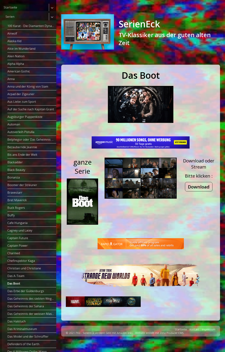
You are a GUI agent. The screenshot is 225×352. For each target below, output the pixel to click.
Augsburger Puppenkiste (24, 117)
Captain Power (17, 246)
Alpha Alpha (15, 64)
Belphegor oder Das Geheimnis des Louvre (31, 139)
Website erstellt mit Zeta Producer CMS (159, 343)
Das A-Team (15, 276)
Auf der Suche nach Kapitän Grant (30, 109)
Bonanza (13, 177)
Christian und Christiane (24, 268)
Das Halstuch (16, 321)
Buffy (11, 215)
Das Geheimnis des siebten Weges (31, 299)
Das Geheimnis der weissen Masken (31, 314)
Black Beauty (16, 170)
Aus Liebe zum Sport (21, 102)
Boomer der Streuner (22, 185)
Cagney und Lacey (19, 230)
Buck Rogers (16, 208)
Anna (11, 79)
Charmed (13, 253)
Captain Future (17, 238)
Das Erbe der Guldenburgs (25, 291)
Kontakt (194, 339)
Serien (10, 17)
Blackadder (15, 162)
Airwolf (12, 33)
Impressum (208, 339)
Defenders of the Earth (23, 344)
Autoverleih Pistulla (20, 132)
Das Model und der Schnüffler (28, 336)
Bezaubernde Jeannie (22, 147)
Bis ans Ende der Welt (22, 155)
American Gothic (18, 71)
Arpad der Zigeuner (20, 94)
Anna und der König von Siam (27, 86)
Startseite (10, 7)
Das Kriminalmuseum (22, 329)
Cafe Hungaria (17, 223)
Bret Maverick (17, 200)
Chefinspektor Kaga (21, 261)
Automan (13, 124)
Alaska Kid (14, 41)
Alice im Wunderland (21, 49)
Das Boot (13, 283)
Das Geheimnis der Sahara (25, 306)
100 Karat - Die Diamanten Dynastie (31, 26)
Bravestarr (14, 193)
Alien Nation (16, 56)
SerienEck (139, 24)
